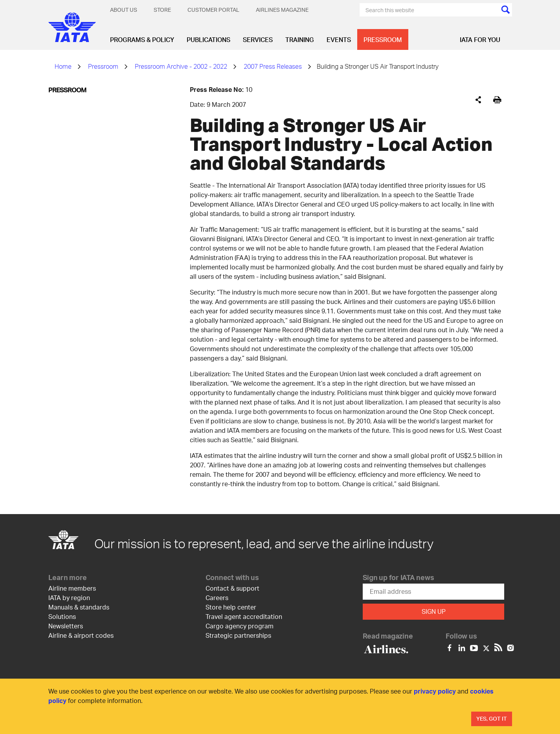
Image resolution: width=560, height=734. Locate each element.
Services (258, 39)
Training (299, 39)
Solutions (62, 616)
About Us (123, 9)
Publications (208, 39)
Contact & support (232, 588)
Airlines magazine (282, 9)
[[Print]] (497, 99)
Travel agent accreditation (244, 616)
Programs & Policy (142, 39)
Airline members (72, 588)
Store (162, 9)
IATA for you (480, 39)
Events (339, 39)
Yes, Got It (491, 718)
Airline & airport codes (81, 635)
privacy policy (435, 691)
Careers (217, 597)
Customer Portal (213, 9)
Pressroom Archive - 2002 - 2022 (181, 66)
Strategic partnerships (238, 635)
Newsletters (65, 626)
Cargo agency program (240, 626)
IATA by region (69, 597)
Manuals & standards (78, 607)
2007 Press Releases (273, 66)
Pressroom (383, 39)
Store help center (231, 607)
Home (63, 66)
